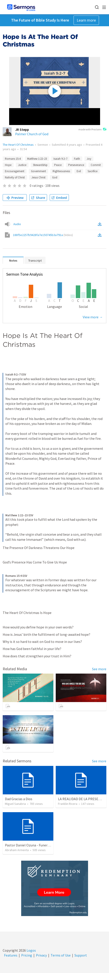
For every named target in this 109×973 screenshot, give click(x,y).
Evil (79, 171)
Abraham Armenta (17, 850)
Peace (58, 165)
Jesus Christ (38, 177)
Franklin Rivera (67, 804)
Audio (17, 224)
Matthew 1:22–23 (37, 159)
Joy (89, 159)
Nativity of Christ (15, 177)
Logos (31, 950)
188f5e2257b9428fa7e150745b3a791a (43, 235)
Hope (8, 165)
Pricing (26, 955)
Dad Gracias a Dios (18, 799)
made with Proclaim (92, 130)
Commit (96, 165)
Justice (22, 165)
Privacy (41, 955)
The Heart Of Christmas (18, 145)
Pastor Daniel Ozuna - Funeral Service (33, 845)
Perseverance (76, 165)
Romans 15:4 (13, 159)
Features (10, 955)
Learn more (86, 20)
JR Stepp (22, 129)
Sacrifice (92, 171)
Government (38, 171)
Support (80, 955)
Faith (77, 159)
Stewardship (40, 165)
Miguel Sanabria (15, 804)
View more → (93, 317)
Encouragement (14, 171)
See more (99, 669)
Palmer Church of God (31, 134)
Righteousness (61, 171)
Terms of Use (61, 955)
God (54, 177)
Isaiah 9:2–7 (60, 159)
